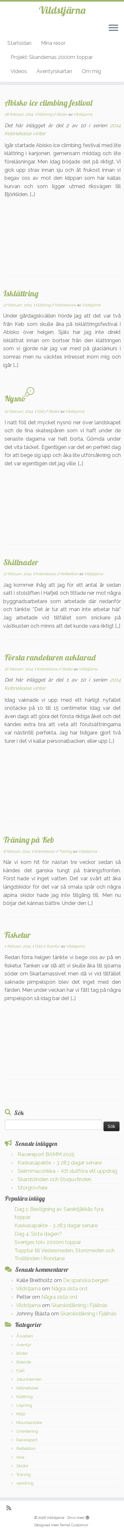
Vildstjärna (62, 10)
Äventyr (53, 946)
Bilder (22, 1353)
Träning (66, 851)
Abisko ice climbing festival (48, 102)
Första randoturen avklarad (49, 657)
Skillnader (20, 562)
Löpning (24, 1405)
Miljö (20, 1414)
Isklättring (20, 293)
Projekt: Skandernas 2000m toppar (52, 57)
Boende (23, 1362)
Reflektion (69, 574)
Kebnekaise (66, 305)
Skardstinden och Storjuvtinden (54, 1179)
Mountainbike (29, 1422)
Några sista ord (69, 1289)
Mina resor (53, 43)
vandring (25, 1483)
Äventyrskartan (54, 71)
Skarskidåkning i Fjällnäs (79, 1305)
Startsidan (19, 43)
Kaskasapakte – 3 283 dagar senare (60, 1163)
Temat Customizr (74, 1525)
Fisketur (17, 935)
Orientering (27, 1431)
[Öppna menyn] (113, 28)
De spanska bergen (86, 1280)
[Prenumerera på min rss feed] (10, 1507)
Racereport (26, 1440)
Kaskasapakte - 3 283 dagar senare (56, 1225)
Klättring (45, 114)
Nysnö (14, 398)
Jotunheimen (29, 1379)
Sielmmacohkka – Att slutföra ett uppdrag (67, 1171)
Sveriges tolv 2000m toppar (47, 1242)
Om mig (91, 71)
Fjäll (41, 411)
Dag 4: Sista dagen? (38, 1234)
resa (20, 1457)
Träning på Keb (28, 839)
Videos (19, 71)
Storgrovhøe (32, 1188)
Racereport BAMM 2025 (46, 1154)
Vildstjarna (82, 114)
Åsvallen (24, 1336)
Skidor (62, 114)
